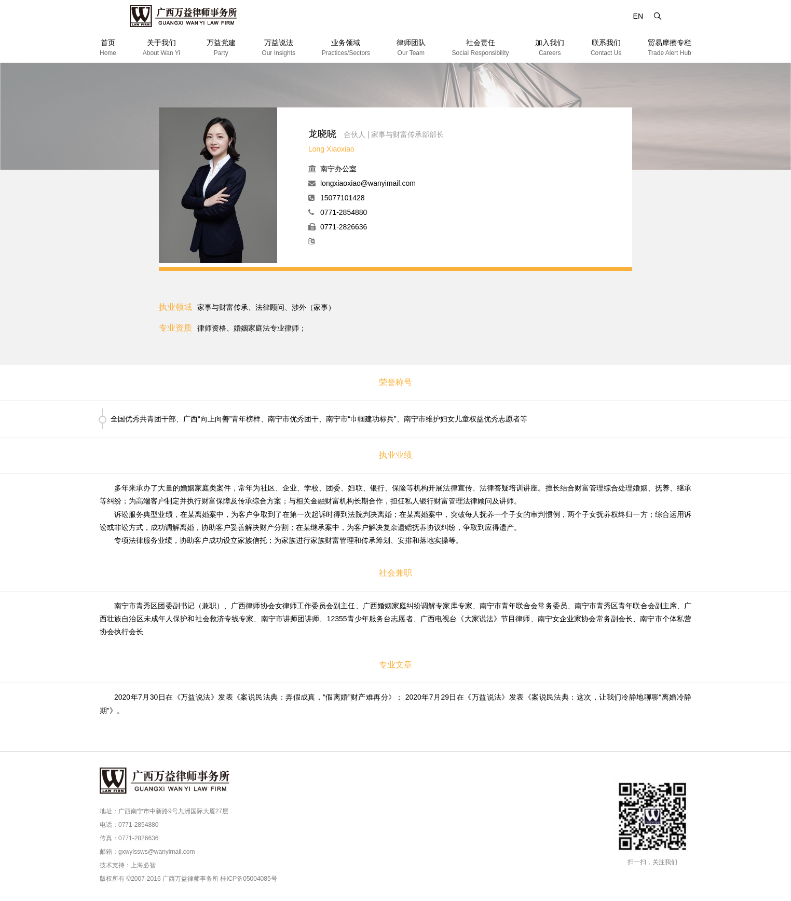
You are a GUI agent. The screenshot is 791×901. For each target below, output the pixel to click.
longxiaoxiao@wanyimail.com (368, 183)
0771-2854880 (343, 212)
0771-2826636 (343, 227)
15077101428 (342, 198)
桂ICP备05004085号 (248, 878)
